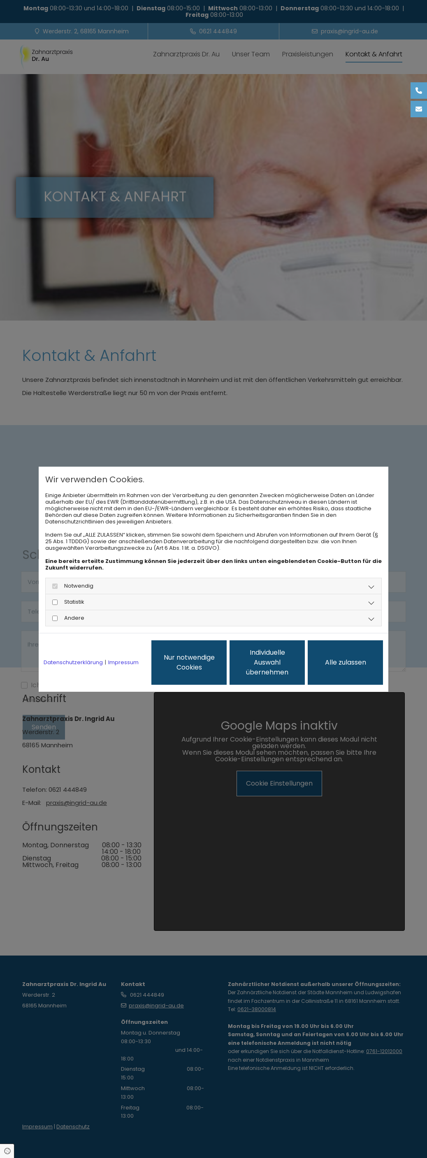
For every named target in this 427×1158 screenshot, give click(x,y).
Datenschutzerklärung (73, 662)
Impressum (123, 662)
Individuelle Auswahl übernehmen (267, 662)
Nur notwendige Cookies (189, 662)
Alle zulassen (345, 662)
